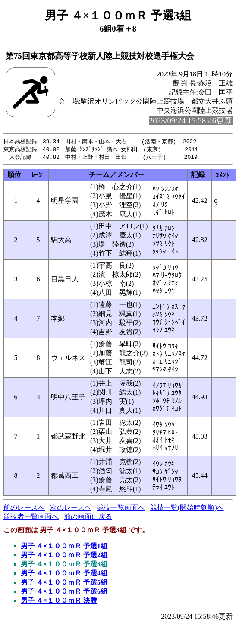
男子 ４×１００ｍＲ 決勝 (59, 601)
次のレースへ (70, 508)
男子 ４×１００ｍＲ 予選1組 (64, 547)
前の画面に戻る (88, 518)
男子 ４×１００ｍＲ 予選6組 (64, 592)
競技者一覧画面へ (31, 518)
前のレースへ (24, 508)
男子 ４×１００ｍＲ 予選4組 (64, 574)
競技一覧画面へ (121, 508)
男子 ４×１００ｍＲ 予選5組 (64, 583)
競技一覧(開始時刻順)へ (187, 508)
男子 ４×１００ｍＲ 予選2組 (64, 556)
